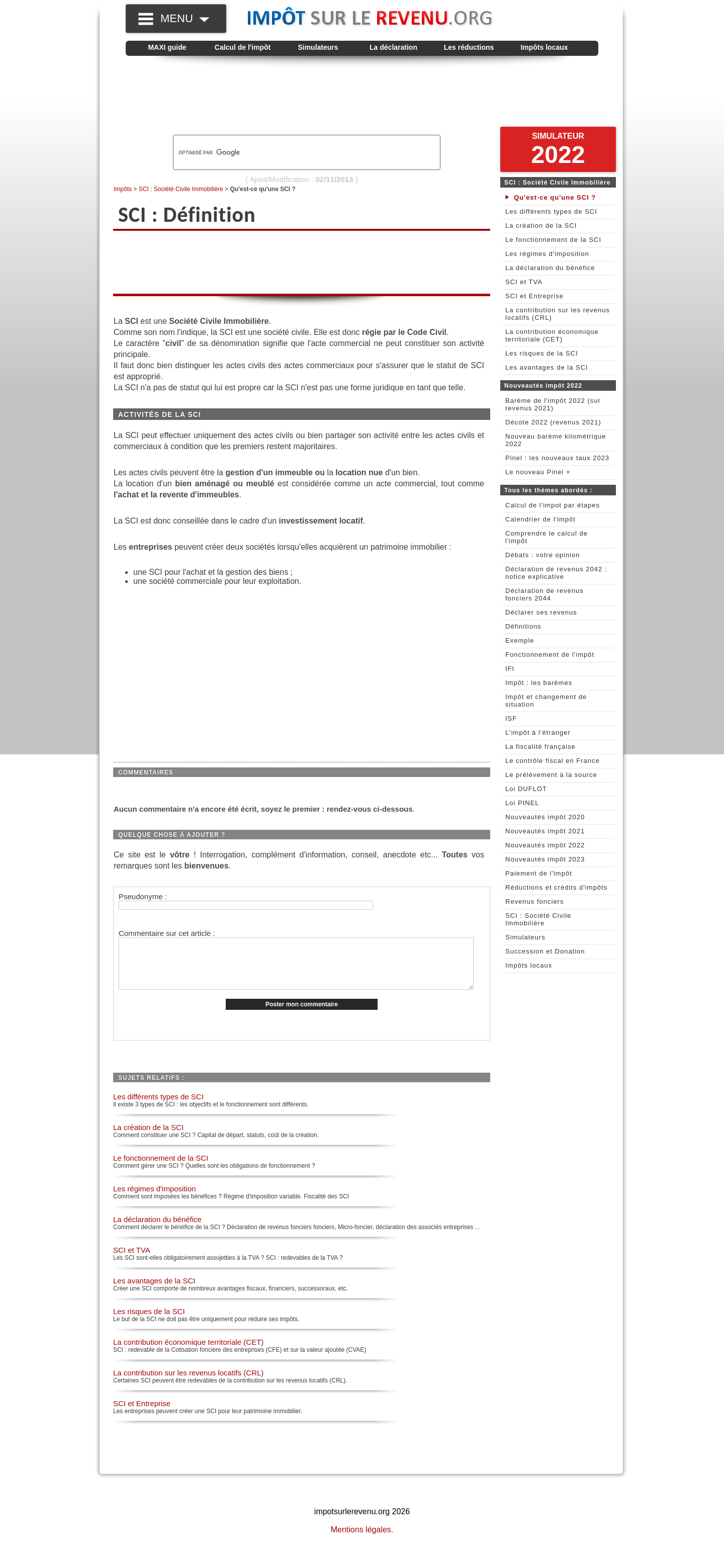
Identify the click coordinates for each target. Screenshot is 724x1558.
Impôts (123, 189)
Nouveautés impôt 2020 (545, 817)
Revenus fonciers (534, 901)
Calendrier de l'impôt (540, 519)
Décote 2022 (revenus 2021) (553, 422)
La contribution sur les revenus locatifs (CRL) (188, 1383)
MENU (184, 18)
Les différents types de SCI (158, 1107)
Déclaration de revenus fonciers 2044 (544, 594)
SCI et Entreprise (141, 1414)
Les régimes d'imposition (154, 1199)
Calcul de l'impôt (242, 47)
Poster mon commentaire (301, 1014)
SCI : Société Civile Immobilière (181, 189)
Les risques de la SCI (149, 1322)
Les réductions (469, 47)
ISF (511, 718)
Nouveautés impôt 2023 (545, 859)
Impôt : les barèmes (538, 682)
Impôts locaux (544, 47)
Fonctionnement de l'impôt (549, 654)
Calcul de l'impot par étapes (552, 505)
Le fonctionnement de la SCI (160, 1168)
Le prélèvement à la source (551, 774)
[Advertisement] (362, 96)
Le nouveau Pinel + (538, 472)
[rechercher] (289, 152)
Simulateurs (318, 47)
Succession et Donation (545, 951)
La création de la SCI (148, 1138)
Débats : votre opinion (542, 555)
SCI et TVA (131, 1260)
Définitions (523, 626)
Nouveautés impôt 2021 (545, 831)
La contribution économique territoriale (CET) (188, 1352)
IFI (509, 668)
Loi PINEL (522, 803)
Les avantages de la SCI (154, 1291)
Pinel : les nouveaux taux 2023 (557, 458)
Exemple (519, 640)
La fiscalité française (540, 746)
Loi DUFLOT (526, 789)
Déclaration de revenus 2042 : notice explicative (556, 572)
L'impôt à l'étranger (538, 732)
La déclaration (393, 47)
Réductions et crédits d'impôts (556, 887)
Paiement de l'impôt (538, 873)
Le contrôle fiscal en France (552, 760)
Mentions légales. (362, 1540)
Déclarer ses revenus (541, 612)
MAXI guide (167, 47)
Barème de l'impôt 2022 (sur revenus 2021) (553, 404)
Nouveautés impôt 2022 (545, 845)
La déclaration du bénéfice (157, 1230)
